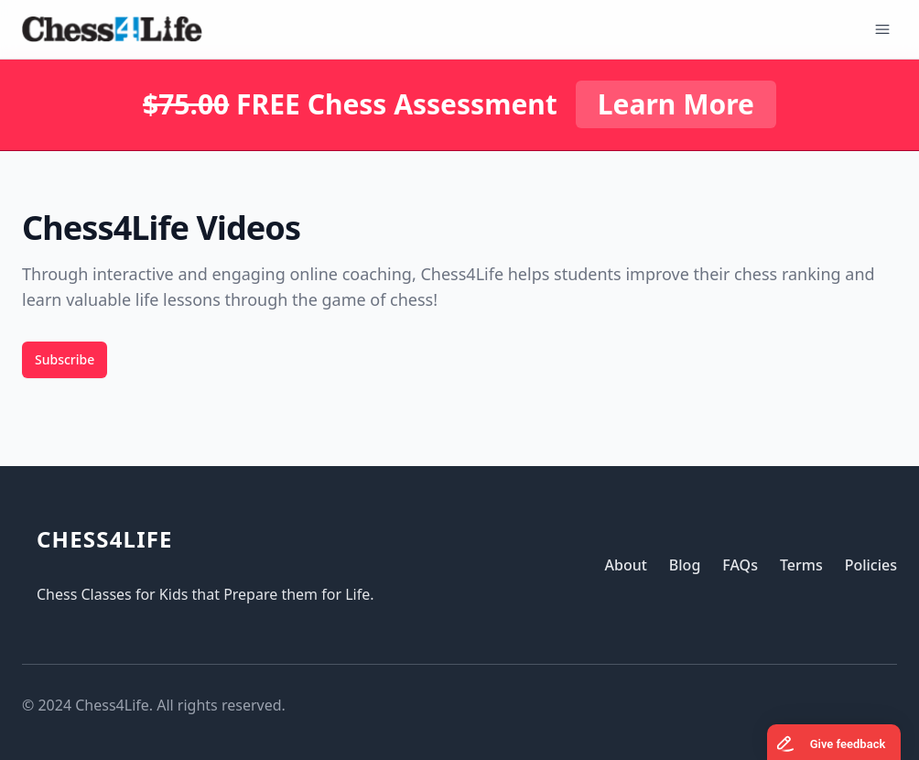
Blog (684, 565)
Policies (871, 565)
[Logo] (112, 29)
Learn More (676, 104)
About (625, 565)
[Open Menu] (882, 29)
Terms (801, 565)
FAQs (740, 565)
